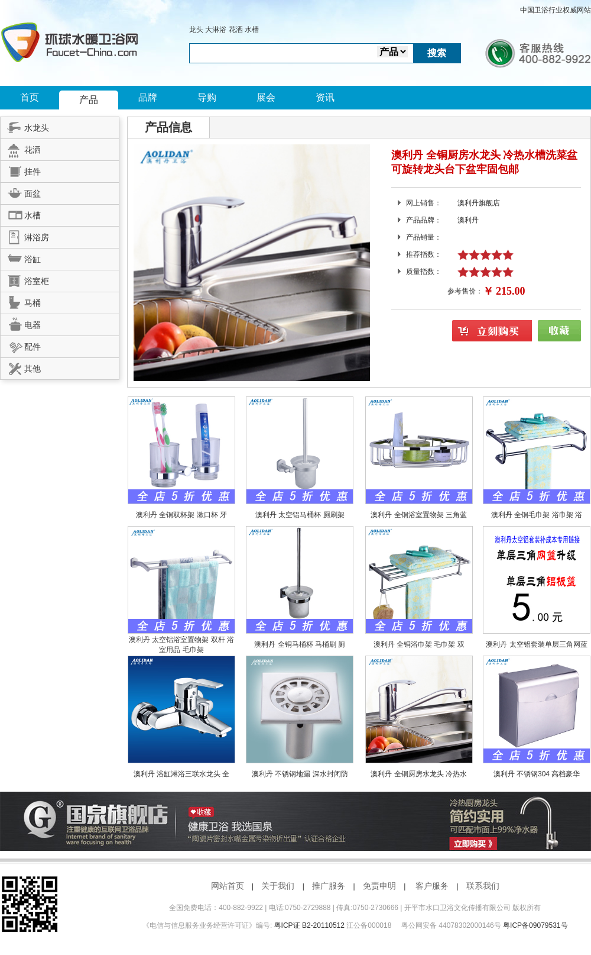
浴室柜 (25, 279)
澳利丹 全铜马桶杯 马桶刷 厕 (299, 644)
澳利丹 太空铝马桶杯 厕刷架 (300, 515)
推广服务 (328, 886)
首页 (29, 97)
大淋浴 (215, 29)
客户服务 (432, 886)
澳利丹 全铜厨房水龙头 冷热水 (419, 774)
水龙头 (25, 126)
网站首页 (227, 886)
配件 (21, 345)
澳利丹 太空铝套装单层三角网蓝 (536, 644)
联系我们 (482, 886)
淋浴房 (25, 235)
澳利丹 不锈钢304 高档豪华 (536, 774)
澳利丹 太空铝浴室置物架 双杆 (178, 639)
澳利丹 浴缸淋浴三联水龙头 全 (182, 774)
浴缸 (21, 257)
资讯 (325, 97)
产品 (88, 100)
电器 (21, 323)
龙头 (196, 29)
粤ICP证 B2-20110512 (309, 925)
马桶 (21, 301)
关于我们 (277, 886)
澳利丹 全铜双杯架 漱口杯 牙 (181, 515)
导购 (206, 97)
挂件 (21, 170)
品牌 (147, 97)
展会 (265, 97)
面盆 (21, 192)
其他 (21, 367)
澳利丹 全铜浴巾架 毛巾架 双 (419, 644)
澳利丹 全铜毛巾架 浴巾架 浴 (536, 515)
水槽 (252, 29)
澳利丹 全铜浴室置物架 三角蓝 (419, 515)
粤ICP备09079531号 (535, 925)
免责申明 (379, 886)
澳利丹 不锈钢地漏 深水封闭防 (300, 774)
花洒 (236, 29)
